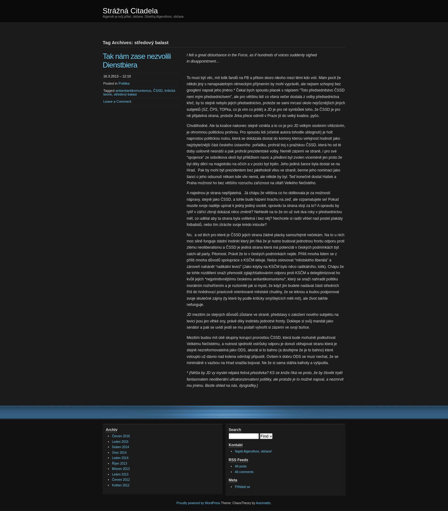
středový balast (125, 94)
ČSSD (158, 90)
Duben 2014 (120, 447)
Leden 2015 (120, 441)
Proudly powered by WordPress (198, 503)
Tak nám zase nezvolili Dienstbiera (137, 60)
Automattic (263, 503)
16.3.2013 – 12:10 (117, 76)
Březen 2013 (121, 469)
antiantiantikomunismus (133, 90)
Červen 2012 (121, 479)
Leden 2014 (120, 458)
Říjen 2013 (119, 463)
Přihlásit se (242, 487)
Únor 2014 (119, 452)
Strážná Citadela (130, 11)
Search (235, 430)
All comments (244, 472)
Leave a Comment (117, 101)
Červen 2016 (121, 436)
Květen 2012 (120, 485)
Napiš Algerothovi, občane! (253, 451)
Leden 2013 (120, 474)
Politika (124, 83)
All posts (241, 466)
